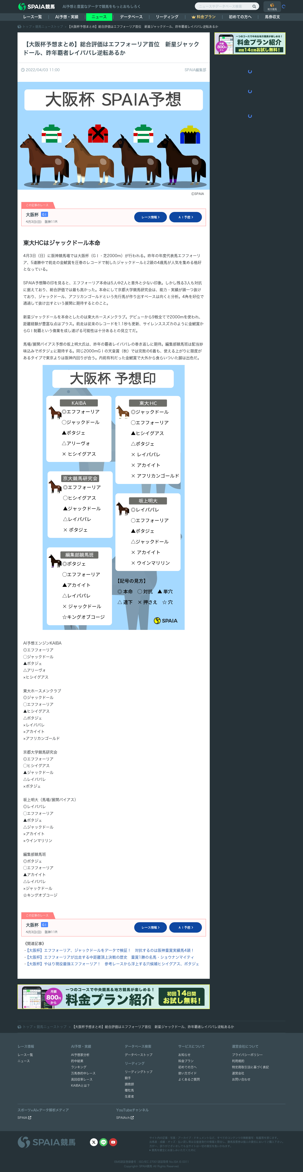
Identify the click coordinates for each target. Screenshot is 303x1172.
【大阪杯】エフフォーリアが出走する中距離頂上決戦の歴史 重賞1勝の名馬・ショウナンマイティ (110, 957)
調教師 (129, 1084)
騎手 (128, 1078)
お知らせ (184, 1054)
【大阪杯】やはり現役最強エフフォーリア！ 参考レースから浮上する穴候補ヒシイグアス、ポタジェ (113, 964)
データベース (131, 17)
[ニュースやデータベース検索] (227, 6)
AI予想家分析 (80, 1054)
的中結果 (77, 1060)
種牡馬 (129, 1090)
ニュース (99, 17)
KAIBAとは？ (80, 1085)
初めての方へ (240, 17)
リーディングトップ (138, 1071)
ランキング (78, 1067)
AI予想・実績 (66, 17)
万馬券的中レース (83, 1073)
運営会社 (238, 1073)
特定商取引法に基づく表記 (250, 1067)
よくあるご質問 (189, 1079)
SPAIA (24, 1117)
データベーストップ (138, 1054)
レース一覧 (32, 17)
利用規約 (238, 1060)
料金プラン (186, 1060)
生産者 (129, 1096)
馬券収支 (272, 17)
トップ (27, 26)
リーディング (167, 17)
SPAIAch (125, 1117)
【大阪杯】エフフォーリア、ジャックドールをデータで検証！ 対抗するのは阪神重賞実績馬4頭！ (110, 950)
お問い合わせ (241, 1079)
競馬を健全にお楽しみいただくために (172, 1150)
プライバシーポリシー (247, 1054)
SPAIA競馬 (145, 1166)
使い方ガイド (187, 1073)
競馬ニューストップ (49, 26)
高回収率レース (82, 1079)
